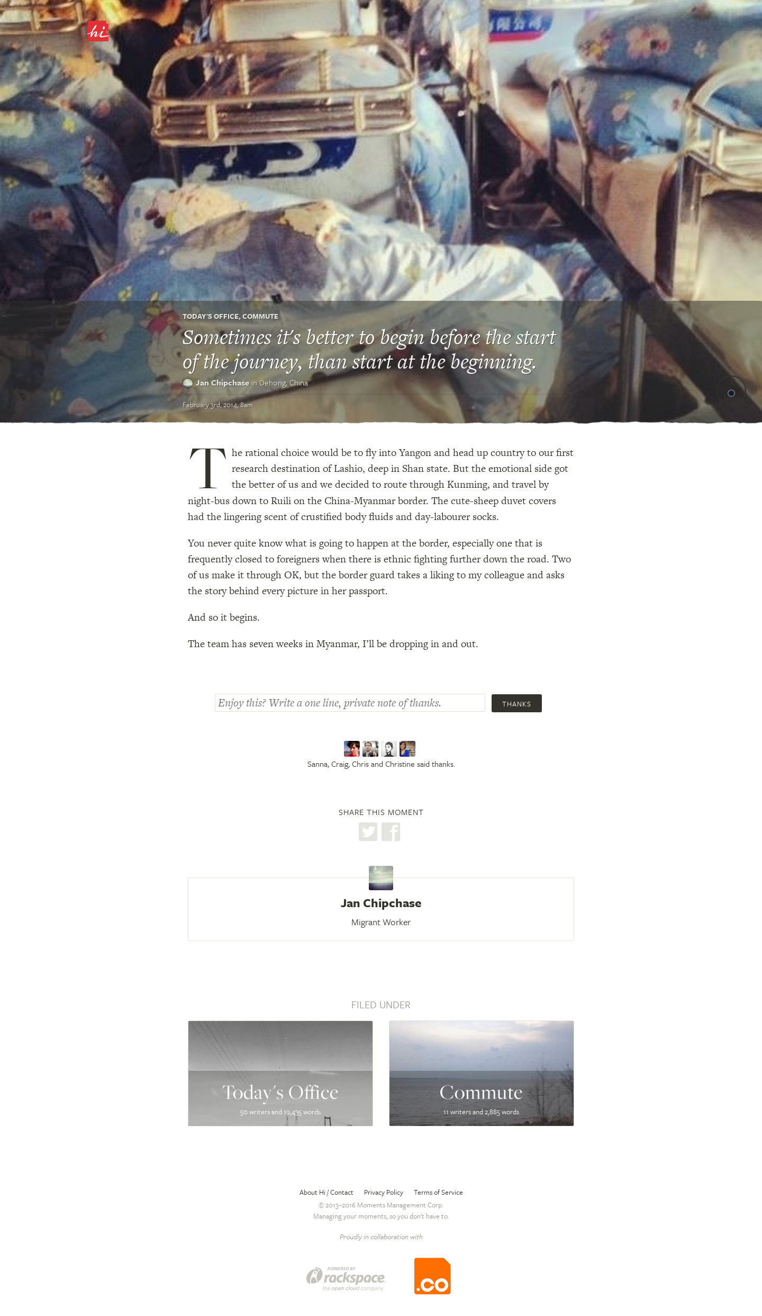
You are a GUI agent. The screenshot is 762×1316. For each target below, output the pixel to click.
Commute (260, 316)
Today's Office (211, 316)
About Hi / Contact (326, 1192)
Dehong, (283, 382)
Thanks (516, 704)
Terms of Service (438, 1192)
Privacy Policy (383, 1192)
